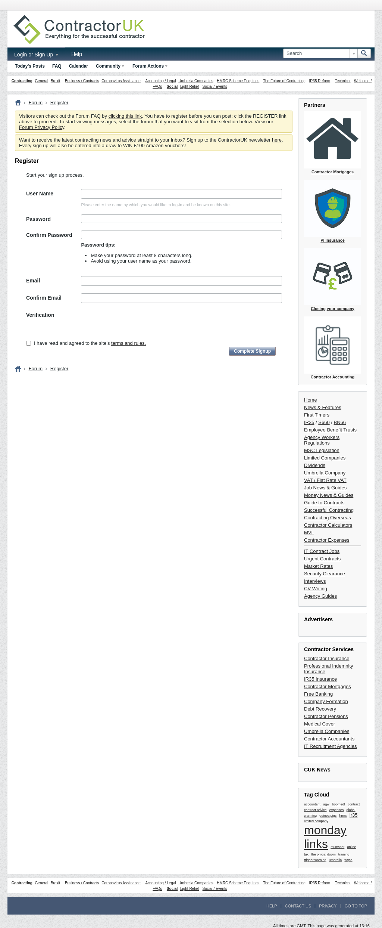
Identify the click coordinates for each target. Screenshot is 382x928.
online (351, 847)
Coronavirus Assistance (121, 81)
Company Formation (326, 701)
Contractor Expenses (326, 540)
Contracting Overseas (327, 517)
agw (326, 804)
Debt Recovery (320, 709)
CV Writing (315, 588)
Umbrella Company (324, 473)
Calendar (78, 66)
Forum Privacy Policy (41, 127)
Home (310, 400)
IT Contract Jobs (321, 551)
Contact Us (298, 906)
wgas (349, 860)
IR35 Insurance (320, 679)
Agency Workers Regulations (321, 440)
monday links (325, 837)
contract (354, 804)
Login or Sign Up (36, 55)
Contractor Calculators (328, 525)
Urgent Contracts (322, 559)
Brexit (55, 81)
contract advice (315, 810)
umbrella (335, 860)
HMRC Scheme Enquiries (238, 81)
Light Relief (189, 86)
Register (59, 102)
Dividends (314, 465)
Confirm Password (49, 235)
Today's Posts (30, 66)
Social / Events (215, 86)
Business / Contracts (82, 81)
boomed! (338, 804)
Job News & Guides (325, 488)
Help (76, 54)
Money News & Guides (328, 495)
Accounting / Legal (160, 81)
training (344, 854)
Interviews (315, 581)
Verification (40, 315)
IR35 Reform (319, 81)
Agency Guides (320, 596)
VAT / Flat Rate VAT (325, 480)
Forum (36, 102)
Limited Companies (324, 458)
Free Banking (318, 694)
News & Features (322, 407)
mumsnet (337, 847)
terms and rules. (128, 343)
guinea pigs (327, 815)
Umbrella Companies (195, 81)
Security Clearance (324, 573)
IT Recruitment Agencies (330, 746)
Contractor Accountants (329, 739)
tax (306, 854)
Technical (343, 81)
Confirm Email (44, 298)
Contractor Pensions (326, 716)
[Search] (320, 53)
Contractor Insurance (326, 658)
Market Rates (318, 566)
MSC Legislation (321, 450)
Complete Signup (252, 351)
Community (110, 66)
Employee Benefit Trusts (330, 430)
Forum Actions (149, 66)
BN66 (340, 422)
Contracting (22, 81)
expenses (336, 810)
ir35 (354, 815)
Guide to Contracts (324, 502)
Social (172, 86)
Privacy (327, 906)
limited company (316, 821)
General (41, 81)
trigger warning (315, 860)
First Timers (316, 415)
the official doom (323, 854)
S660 (323, 422)
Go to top (356, 906)
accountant (312, 804)
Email (33, 281)
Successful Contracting (329, 510)
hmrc (343, 815)
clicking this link (125, 116)
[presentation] (137, 325)
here (277, 140)
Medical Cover (319, 724)
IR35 (309, 422)
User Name (39, 194)
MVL (309, 532)
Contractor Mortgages (327, 686)
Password (38, 219)
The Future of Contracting (284, 81)
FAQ (57, 66)
